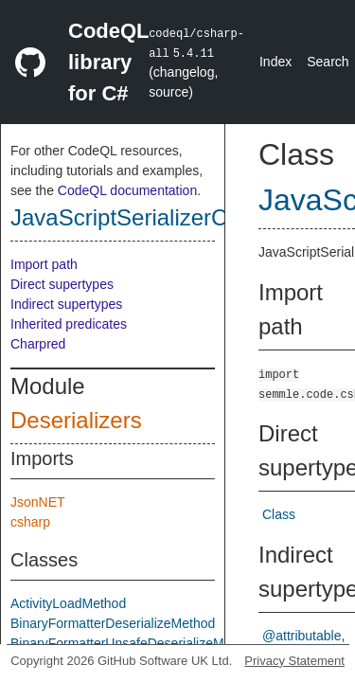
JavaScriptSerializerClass (139, 217)
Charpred (37, 343)
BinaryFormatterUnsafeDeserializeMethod (133, 643)
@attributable (301, 635)
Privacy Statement (294, 661)
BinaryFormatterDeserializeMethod (112, 623)
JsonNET (37, 502)
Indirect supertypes (66, 304)
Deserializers (76, 420)
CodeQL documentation (127, 190)
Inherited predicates (68, 324)
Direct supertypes (62, 284)
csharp (30, 521)
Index (275, 61)
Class (278, 514)
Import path (44, 264)
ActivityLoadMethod (68, 603)
